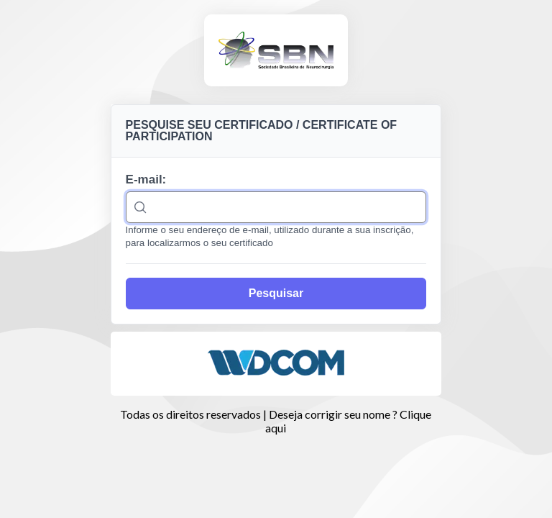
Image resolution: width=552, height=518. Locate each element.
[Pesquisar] (276, 293)
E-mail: (146, 179)
